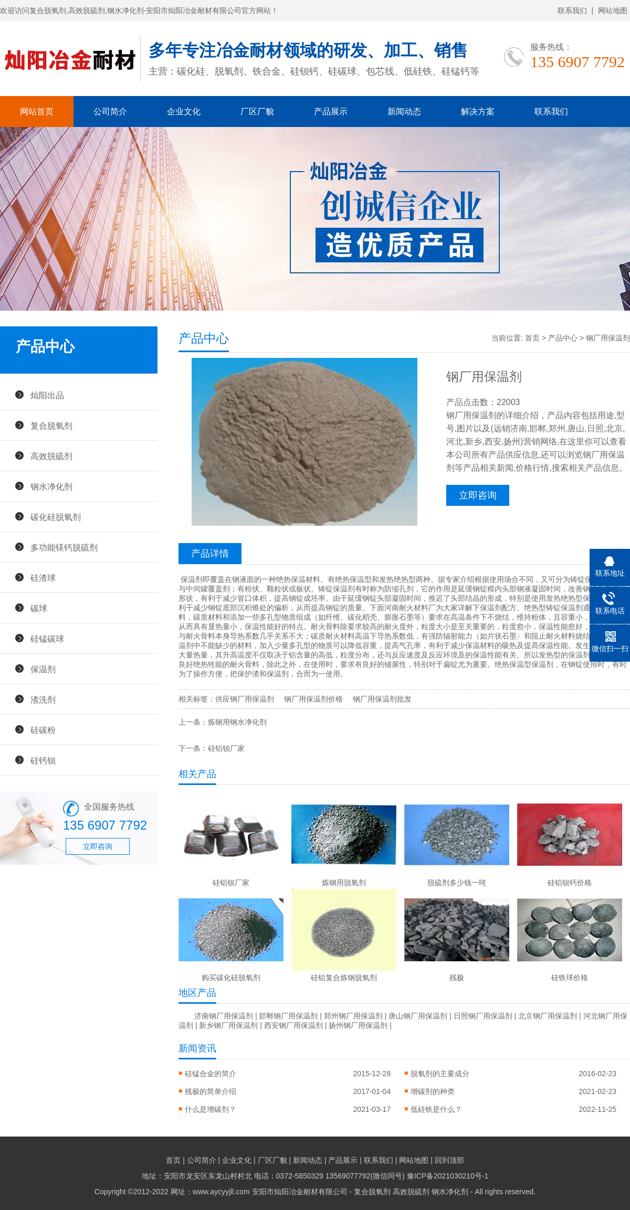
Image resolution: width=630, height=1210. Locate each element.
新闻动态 (404, 111)
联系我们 (572, 10)
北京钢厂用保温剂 (547, 1016)
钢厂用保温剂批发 (382, 699)
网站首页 (37, 111)
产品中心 (563, 338)
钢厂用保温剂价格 (313, 699)
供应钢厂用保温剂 (244, 699)
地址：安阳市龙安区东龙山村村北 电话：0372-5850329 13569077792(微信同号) (274, 1176)
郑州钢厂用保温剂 (353, 1016)
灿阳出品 (47, 395)
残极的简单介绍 (210, 1091)
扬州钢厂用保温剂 (358, 1025)
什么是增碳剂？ (210, 1109)
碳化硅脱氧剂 (55, 517)
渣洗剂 (43, 699)
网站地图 (612, 10)
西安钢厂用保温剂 (293, 1025)
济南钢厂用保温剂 (223, 1016)
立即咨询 (97, 846)
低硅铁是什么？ (436, 1109)
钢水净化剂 (51, 486)
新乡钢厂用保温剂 (228, 1025)
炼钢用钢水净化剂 (237, 722)
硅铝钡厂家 (226, 748)
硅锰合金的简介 (210, 1073)
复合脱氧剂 (51, 425)
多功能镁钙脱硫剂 (64, 547)
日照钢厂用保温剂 (483, 1016)
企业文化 (184, 111)
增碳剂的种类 (433, 1091)
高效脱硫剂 (51, 456)
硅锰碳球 (47, 638)
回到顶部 (449, 1160)
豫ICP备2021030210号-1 (448, 1176)
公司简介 (110, 111)
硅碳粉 (43, 730)
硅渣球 (43, 577)
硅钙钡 (43, 760)
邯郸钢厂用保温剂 (288, 1016)
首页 (532, 338)
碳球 (38, 608)
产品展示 (331, 111)
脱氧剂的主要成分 (440, 1073)
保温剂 (43, 669)
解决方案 (478, 111)
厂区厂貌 (257, 111)
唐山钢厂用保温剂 (417, 1016)
